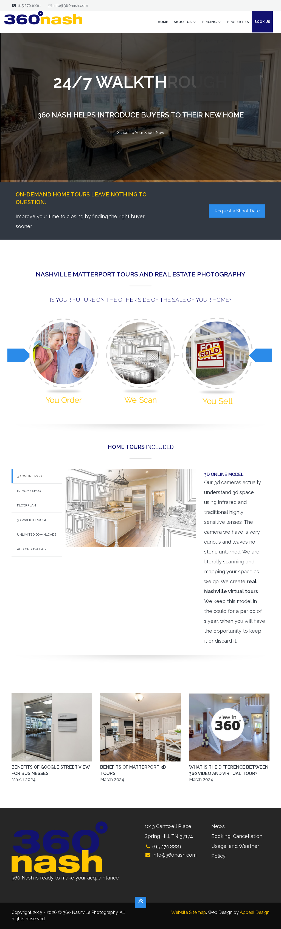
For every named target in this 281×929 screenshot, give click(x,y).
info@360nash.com (71, 5)
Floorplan (26, 505)
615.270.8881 (29, 5)
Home (163, 22)
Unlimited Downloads (36, 534)
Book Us (262, 22)
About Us (185, 22)
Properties (238, 22)
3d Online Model (31, 476)
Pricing (212, 22)
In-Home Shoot (30, 491)
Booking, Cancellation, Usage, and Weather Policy (237, 846)
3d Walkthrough (32, 520)
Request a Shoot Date (237, 210)
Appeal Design (254, 912)
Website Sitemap (188, 912)
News (218, 826)
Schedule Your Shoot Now (140, 132)
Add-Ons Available (33, 549)
